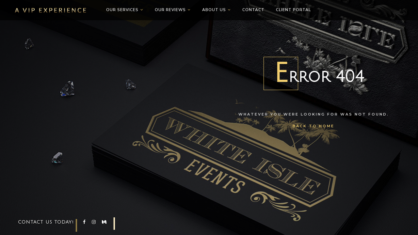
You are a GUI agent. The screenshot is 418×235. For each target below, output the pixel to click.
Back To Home (313, 126)
